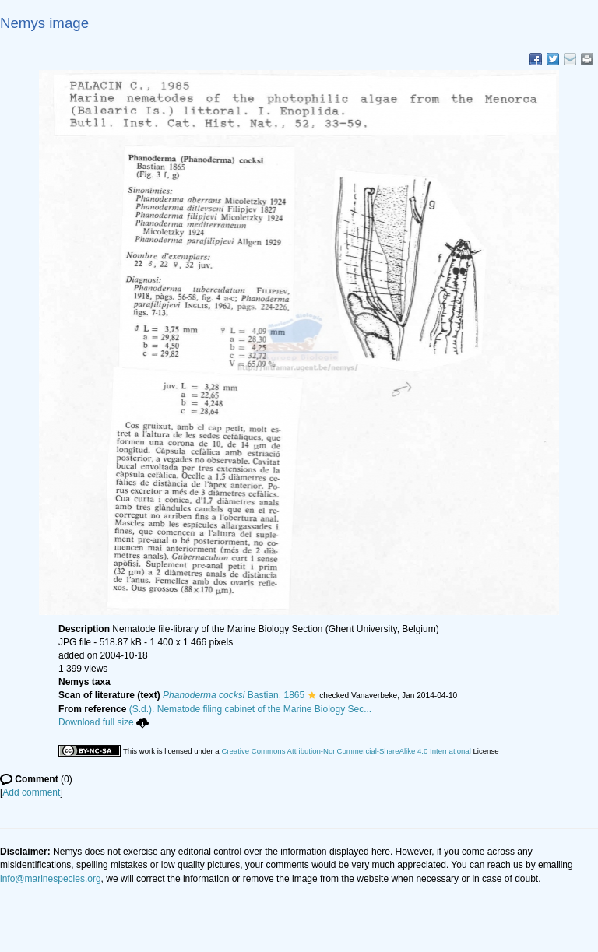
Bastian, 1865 (233, 695)
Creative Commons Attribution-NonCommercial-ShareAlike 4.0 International (345, 750)
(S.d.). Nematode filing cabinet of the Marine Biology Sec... (250, 709)
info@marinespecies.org (50, 878)
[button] (311, 695)
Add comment (31, 792)
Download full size (103, 722)
